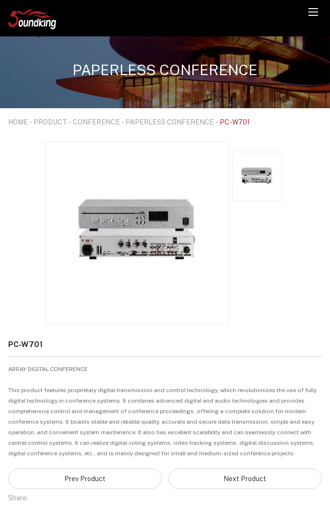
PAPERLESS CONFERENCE (170, 122)
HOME (18, 122)
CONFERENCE (96, 122)
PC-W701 (235, 122)
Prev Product (85, 478)
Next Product (245, 478)
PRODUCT (50, 122)
